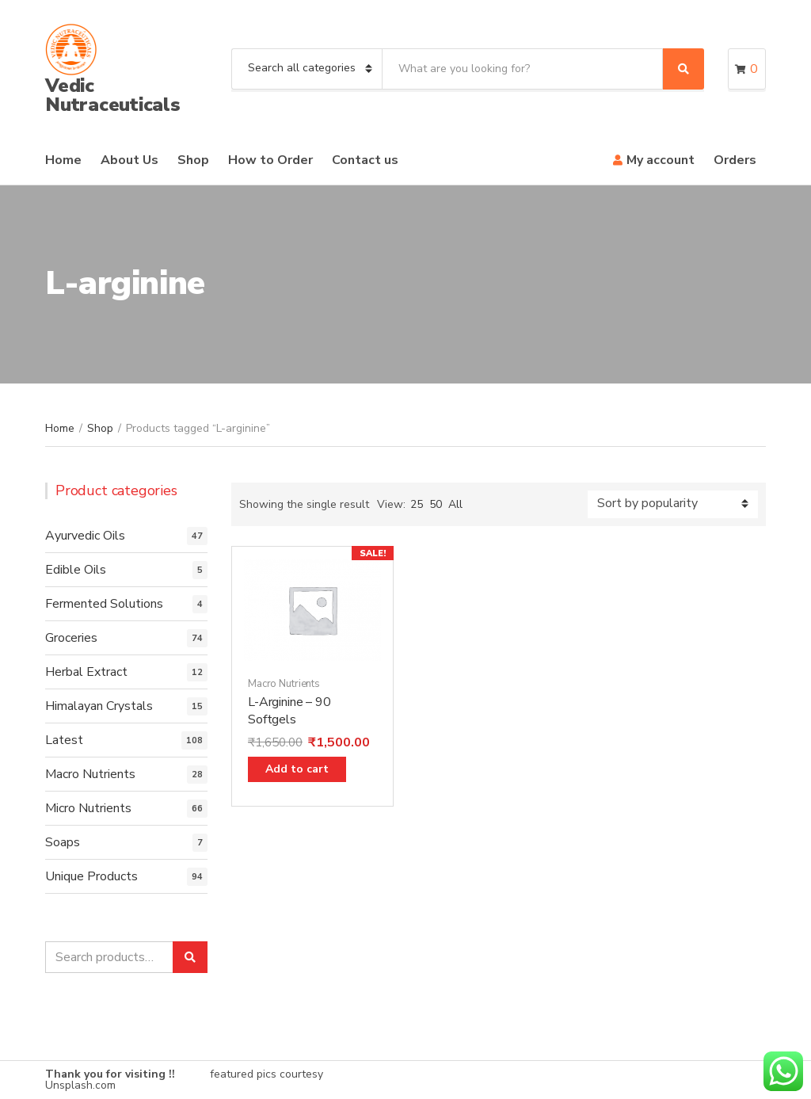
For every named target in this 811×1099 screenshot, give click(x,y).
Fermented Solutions (104, 603)
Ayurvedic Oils (85, 535)
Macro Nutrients (284, 684)
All (455, 504)
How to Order (270, 160)
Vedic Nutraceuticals (113, 95)
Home (63, 160)
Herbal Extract (86, 672)
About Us (129, 160)
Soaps (62, 842)
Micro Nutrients (88, 808)
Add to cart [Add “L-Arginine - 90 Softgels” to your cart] (297, 769)
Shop (193, 160)
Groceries (71, 638)
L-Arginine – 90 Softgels (289, 710)
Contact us (365, 160)
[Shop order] (673, 504)
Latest (64, 740)
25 (416, 504)
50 (435, 504)
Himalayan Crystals (99, 706)
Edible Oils (75, 569)
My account (660, 160)
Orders (735, 160)
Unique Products (91, 876)
